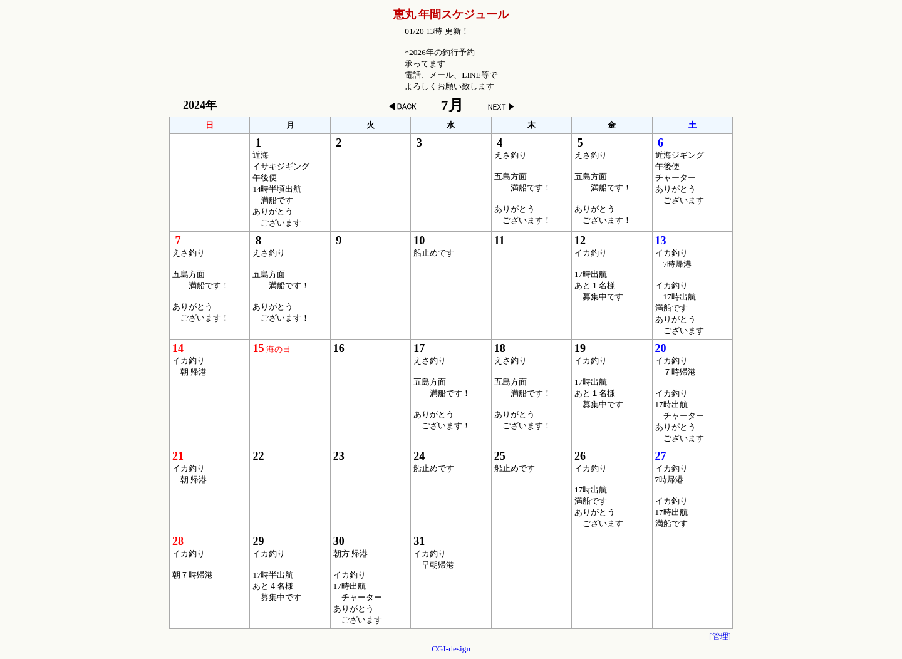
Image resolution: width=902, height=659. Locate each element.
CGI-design (451, 648)
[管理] (720, 636)
